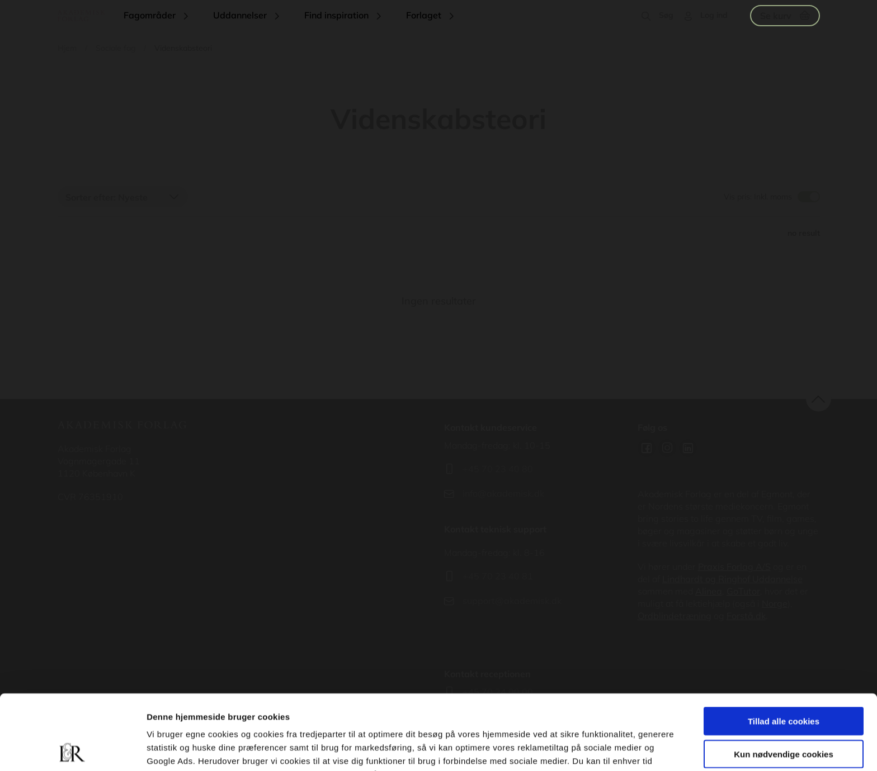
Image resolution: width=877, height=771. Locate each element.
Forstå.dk (746, 615)
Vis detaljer (581, 749)
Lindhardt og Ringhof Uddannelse (732, 578)
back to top (818, 399)
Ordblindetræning (674, 615)
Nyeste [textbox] (133, 197)
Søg (666, 15)
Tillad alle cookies (783, 646)
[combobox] (123, 196)
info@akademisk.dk (503, 493)
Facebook (647, 448)
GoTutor (743, 591)
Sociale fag (115, 48)
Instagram (667, 448)
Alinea (708, 591)
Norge (775, 603)
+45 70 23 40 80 (498, 468)
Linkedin (688, 448)
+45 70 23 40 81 (498, 576)
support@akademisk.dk (512, 600)
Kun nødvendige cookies (783, 679)
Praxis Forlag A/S (734, 566)
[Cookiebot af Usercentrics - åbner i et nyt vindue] (72, 749)
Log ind (714, 15)
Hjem (67, 48)
